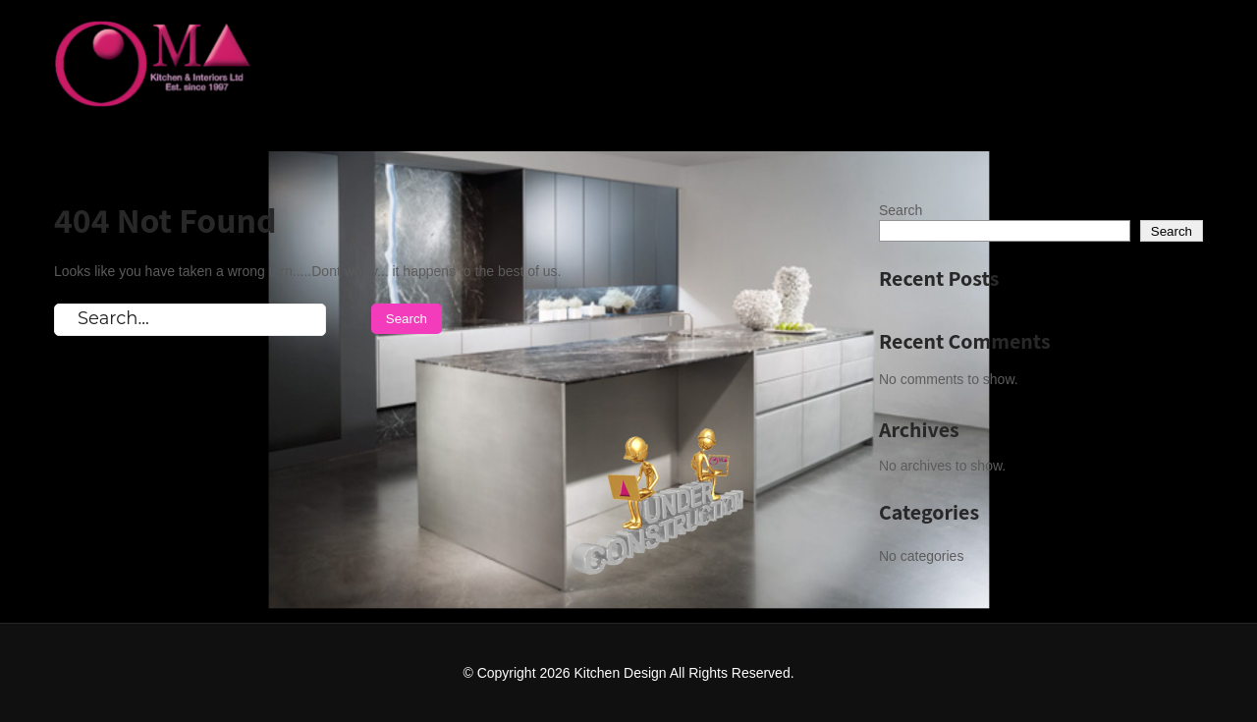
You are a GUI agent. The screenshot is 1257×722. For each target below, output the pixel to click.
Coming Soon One (1110, 41)
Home (967, 41)
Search (900, 210)
